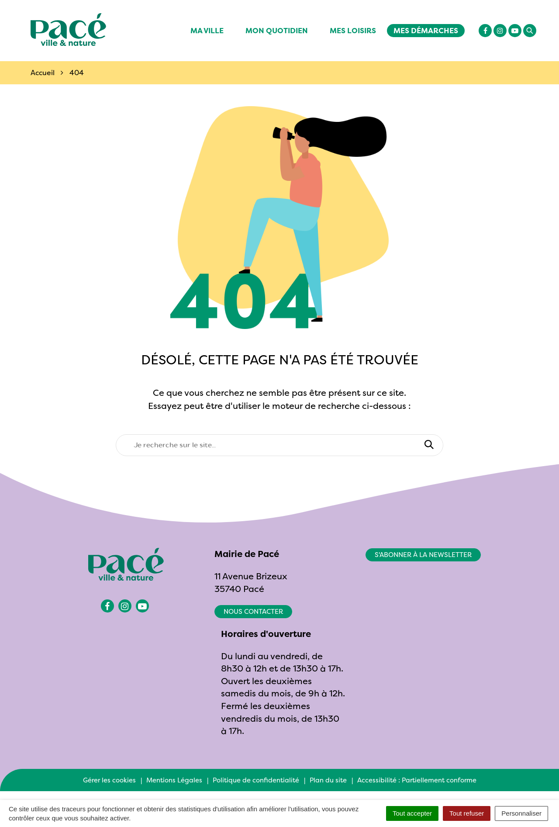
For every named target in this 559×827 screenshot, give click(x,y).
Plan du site (328, 780)
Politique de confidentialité (256, 780)
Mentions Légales (174, 780)
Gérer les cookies (109, 780)
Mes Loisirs (353, 30)
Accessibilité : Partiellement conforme (416, 780)
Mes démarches (425, 30)
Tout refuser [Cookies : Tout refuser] (466, 813)
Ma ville (207, 30)
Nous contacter (253, 611)
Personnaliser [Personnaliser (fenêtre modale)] (521, 813)
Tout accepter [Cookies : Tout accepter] (412, 813)
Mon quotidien (276, 30)
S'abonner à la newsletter (423, 554)
